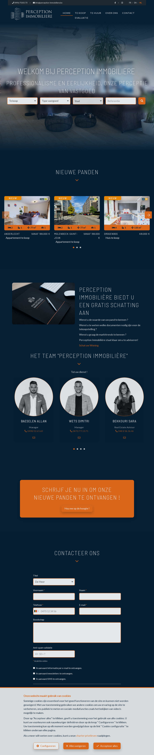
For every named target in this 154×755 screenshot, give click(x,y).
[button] (88, 100)
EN (135, 3)
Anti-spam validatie (42, 647)
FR (130, 3)
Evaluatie (81, 17)
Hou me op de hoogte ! (77, 508)
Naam (83, 590)
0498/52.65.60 (34, 431)
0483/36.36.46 (124, 431)
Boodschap (38, 619)
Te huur (95, 13)
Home (67, 13)
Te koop (80, 13)
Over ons (111, 13)
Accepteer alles (109, 745)
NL (140, 3)
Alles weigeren (77, 745)
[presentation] (5, 215)
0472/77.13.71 (79, 431)
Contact (128, 13)
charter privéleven (86, 735)
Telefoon (38, 604)
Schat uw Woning (89, 345)
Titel (35, 575)
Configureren (48, 745)
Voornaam (39, 590)
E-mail (83, 604)
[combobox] (36, 611)
